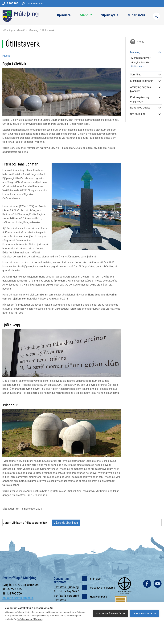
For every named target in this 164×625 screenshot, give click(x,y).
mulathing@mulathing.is (17, 597)
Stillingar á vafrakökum (110, 613)
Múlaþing (7, 30)
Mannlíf (21, 30)
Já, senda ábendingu (66, 522)
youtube (157, 584)
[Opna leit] (156, 16)
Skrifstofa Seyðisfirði (67, 591)
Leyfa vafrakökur (144, 613)
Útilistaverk (48, 30)
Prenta (140, 41)
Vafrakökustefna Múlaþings (29, 619)
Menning (33, 30)
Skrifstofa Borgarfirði (67, 595)
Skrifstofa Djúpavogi (66, 587)
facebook (147, 584)
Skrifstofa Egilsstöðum (62, 601)
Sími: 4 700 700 (12, 593)
